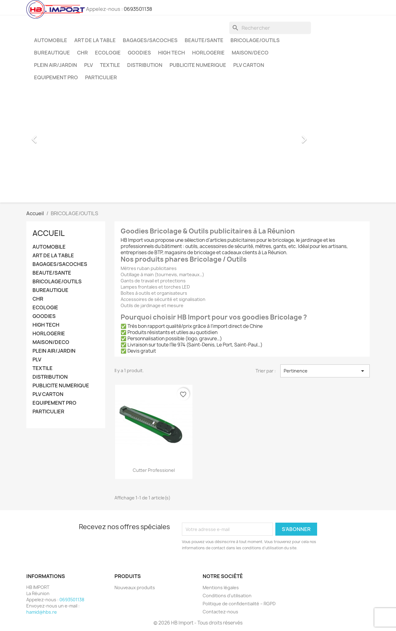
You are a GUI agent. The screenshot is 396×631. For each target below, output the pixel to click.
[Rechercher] (270, 28)
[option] (168, 136)
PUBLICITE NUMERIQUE (198, 65)
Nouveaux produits (134, 587)
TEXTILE (110, 65)
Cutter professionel (154, 470)
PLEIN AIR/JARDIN (55, 65)
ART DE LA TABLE (95, 40)
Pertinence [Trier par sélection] (325, 371)
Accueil (48, 233)
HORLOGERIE (208, 52)
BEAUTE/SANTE (204, 40)
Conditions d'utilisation (227, 595)
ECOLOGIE (108, 52)
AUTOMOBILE (50, 40)
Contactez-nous (220, 612)
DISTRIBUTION (144, 65)
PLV (88, 65)
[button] (47, 136)
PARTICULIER (101, 77)
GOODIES (139, 52)
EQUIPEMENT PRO (56, 77)
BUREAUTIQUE (52, 52)
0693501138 (138, 9)
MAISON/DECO (250, 52)
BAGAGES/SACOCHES (150, 40)
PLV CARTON (248, 65)
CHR (82, 52)
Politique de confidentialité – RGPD (239, 604)
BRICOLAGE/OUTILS (255, 40)
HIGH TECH (171, 52)
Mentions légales (221, 587)
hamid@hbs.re (41, 612)
